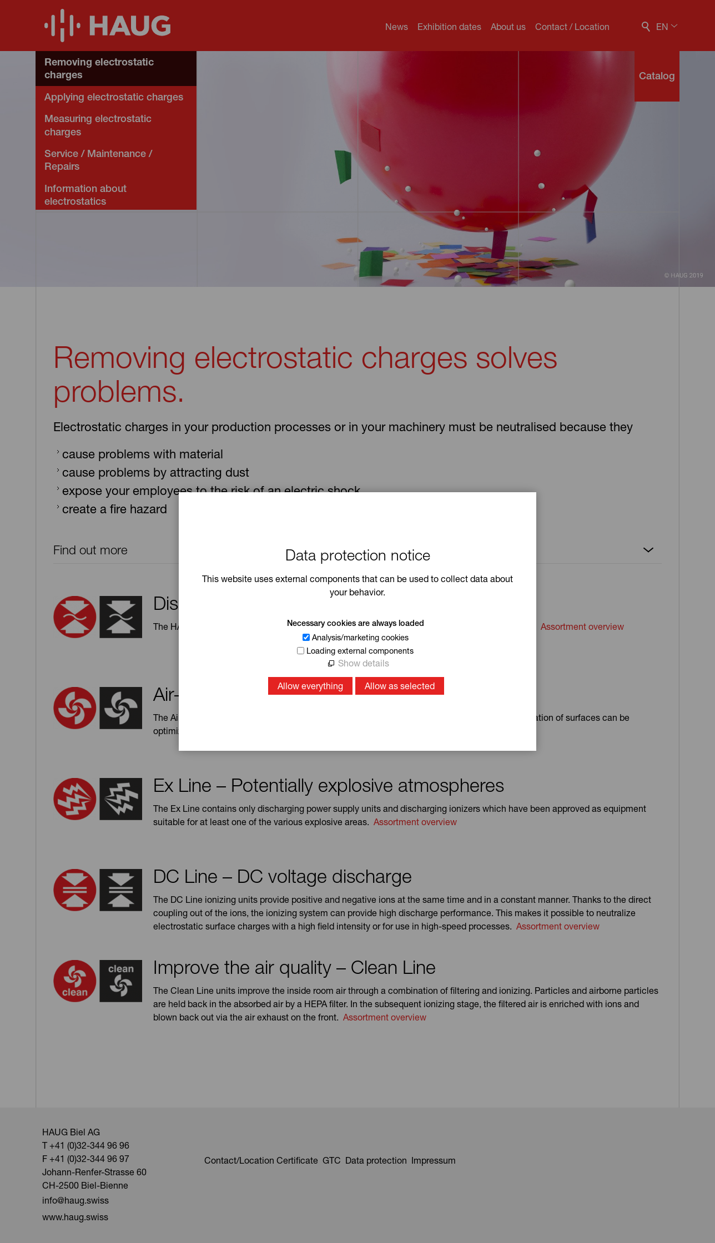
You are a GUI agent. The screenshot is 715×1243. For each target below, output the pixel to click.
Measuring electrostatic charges (98, 125)
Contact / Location (572, 26)
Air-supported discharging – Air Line (297, 694)
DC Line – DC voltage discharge (282, 876)
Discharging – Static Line (253, 603)
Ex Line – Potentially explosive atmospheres (328, 785)
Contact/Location (239, 1160)
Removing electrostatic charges (99, 67)
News (396, 26)
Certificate (297, 1160)
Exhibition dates (449, 26)
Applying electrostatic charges (113, 97)
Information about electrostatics (85, 195)
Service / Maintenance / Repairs (98, 160)
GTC (332, 1160)
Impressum (433, 1160)
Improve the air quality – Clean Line (294, 967)
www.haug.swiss (75, 1216)
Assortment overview (582, 626)
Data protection (377, 1160)
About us (508, 26)
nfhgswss (75, 1200)
